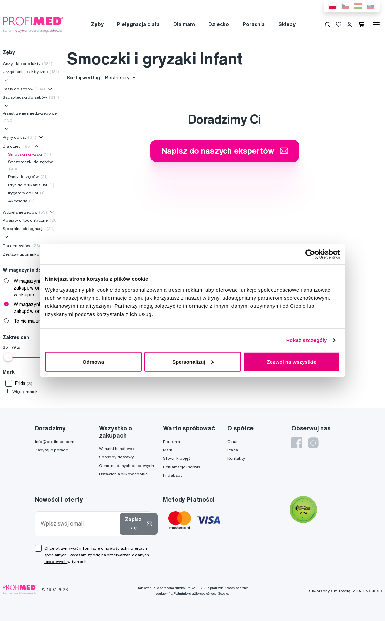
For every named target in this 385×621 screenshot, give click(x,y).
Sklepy (287, 24)
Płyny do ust (19, 137)
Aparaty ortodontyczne (30, 220)
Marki (168, 450)
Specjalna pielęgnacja (29, 228)
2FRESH (374, 590)
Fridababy (172, 475)
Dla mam (184, 24)
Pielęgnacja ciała (138, 24)
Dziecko (218, 24)
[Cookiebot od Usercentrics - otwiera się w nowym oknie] (310, 254)
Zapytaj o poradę (51, 450)
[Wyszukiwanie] (328, 24)
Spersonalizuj (193, 361)
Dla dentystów (21, 245)
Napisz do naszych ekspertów (224, 151)
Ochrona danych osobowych (126, 465)
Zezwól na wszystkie (292, 361)
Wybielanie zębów (25, 212)
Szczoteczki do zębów (31, 97)
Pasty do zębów (24, 89)
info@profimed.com (55, 441)
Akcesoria (21, 201)
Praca (232, 450)
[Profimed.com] (33, 24)
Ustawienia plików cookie (123, 474)
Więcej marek (21, 391)
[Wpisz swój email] (79, 523)
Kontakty (236, 458)
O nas (232, 441)
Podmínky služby (187, 593)
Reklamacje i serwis (181, 467)
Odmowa (93, 361)
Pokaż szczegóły (306, 340)
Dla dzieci (17, 146)
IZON (356, 590)
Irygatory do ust (26, 193)
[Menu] (376, 24)
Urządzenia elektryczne (31, 71)
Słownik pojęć (176, 458)
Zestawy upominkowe (27, 254)
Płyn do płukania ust (31, 185)
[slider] (8, 356)
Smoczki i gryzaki (29, 154)
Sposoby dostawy (116, 457)
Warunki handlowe (116, 448)
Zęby (96, 24)
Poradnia (254, 24)
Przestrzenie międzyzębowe (30, 116)
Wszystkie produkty (27, 63)
